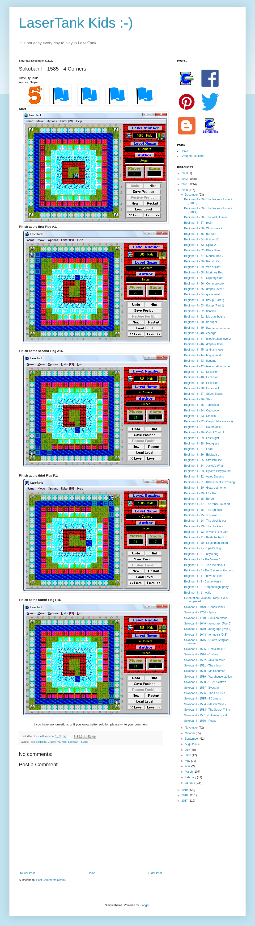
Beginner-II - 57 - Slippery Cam (203, 278)
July (188, 749)
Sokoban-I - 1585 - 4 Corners (202, 698)
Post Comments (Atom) (51, 880)
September (192, 738)
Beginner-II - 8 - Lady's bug (201, 554)
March (189, 771)
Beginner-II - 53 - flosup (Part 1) (204, 305)
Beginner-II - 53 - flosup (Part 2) (204, 300)
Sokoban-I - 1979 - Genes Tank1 (204, 607)
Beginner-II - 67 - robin (198, 222)
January (190, 782)
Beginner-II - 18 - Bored (199, 498)
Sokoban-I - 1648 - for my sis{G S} (205, 634)
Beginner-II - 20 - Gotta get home (205, 487)
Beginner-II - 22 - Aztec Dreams (204, 476)
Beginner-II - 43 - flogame (200, 360)
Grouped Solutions (192, 156)
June (188, 755)
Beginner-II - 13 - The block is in (204, 526)
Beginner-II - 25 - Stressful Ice (203, 460)
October (190, 733)
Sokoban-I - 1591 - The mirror (202, 665)
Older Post (155, 873)
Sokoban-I (74, 741)
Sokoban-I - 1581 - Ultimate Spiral (205, 715)
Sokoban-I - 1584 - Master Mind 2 (205, 704)
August (190, 744)
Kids (64, 741)
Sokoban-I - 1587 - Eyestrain (202, 687)
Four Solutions (38, 741)
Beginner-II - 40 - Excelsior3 (201, 377)
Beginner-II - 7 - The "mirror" (202, 559)
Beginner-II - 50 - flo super (200, 322)
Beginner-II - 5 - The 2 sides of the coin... (209, 570)
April (188, 766)
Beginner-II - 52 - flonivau (200, 311)
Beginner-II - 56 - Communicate (204, 283)
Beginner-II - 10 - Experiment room (206, 543)
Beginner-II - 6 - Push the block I (204, 565)
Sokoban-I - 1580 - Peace (200, 720)
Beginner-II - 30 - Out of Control (204, 432)
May (188, 761)
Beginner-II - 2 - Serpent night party (206, 587)
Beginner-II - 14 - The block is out (205, 520)
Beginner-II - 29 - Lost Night (201, 438)
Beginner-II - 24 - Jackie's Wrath (204, 465)
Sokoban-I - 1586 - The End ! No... (205, 693)
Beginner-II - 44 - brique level (202, 355)
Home (91, 873)
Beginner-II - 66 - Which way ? (203, 228)
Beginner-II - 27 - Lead (198, 449)
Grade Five (53, 741)
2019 (185, 790)
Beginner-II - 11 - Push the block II (205, 537)
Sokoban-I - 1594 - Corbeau (201, 654)
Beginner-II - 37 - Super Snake (203, 393)
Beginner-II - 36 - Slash (198, 399)
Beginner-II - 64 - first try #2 (201, 239)
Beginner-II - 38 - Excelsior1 (201, 388)
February (191, 777)
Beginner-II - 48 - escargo (200, 333)
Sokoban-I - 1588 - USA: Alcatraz (205, 682)
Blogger (144, 905)
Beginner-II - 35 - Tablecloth (201, 404)
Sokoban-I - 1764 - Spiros (200, 612)
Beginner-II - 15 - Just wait (200, 515)
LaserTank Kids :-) (76, 23)
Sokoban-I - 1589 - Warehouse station (208, 676)
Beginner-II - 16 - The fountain (203, 509)
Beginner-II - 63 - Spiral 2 (200, 245)
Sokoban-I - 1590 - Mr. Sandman (204, 671)
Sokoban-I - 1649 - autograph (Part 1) (207, 629)
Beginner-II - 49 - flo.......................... (207, 327)
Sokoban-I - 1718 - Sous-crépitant (205, 618)
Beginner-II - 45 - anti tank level (204, 349)
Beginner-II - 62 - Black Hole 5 (203, 250)
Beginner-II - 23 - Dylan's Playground (207, 471)
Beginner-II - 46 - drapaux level (203, 344)
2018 (185, 795)
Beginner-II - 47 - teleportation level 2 (207, 338)
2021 (185, 184)
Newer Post (27, 873)
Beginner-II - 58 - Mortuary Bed (203, 272)
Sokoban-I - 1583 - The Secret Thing (207, 709)
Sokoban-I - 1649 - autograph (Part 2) (207, 623)
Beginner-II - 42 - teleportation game (207, 366)
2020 (185, 190)
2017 (185, 800)
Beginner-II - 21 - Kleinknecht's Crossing (209, 482)
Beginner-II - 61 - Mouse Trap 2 (204, 256)
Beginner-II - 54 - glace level (202, 294)
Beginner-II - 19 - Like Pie (200, 493)
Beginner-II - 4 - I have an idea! (203, 576)
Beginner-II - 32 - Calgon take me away (209, 421)
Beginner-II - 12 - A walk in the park (206, 531)
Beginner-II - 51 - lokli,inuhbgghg (204, 316)
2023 (185, 173)
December (192, 194)
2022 (185, 178)
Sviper (84, 741)
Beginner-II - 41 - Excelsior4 (201, 371)
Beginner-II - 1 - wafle (197, 592)
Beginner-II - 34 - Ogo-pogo (201, 410)
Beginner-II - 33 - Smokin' (200, 416)
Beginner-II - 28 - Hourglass (201, 443)
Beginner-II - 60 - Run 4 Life (201, 261)
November (192, 727)
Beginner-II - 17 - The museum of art (207, 504)
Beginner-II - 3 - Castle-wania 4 (203, 581)
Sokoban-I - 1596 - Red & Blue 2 (204, 649)
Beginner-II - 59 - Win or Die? (202, 267)
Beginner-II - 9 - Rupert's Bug (202, 548)
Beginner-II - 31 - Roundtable (202, 427)
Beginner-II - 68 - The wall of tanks (205, 217)
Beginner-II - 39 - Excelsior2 (201, 383)
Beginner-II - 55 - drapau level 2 (204, 289)
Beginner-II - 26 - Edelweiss (201, 454)
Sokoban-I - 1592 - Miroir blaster (204, 660)
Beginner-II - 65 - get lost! (200, 233)
